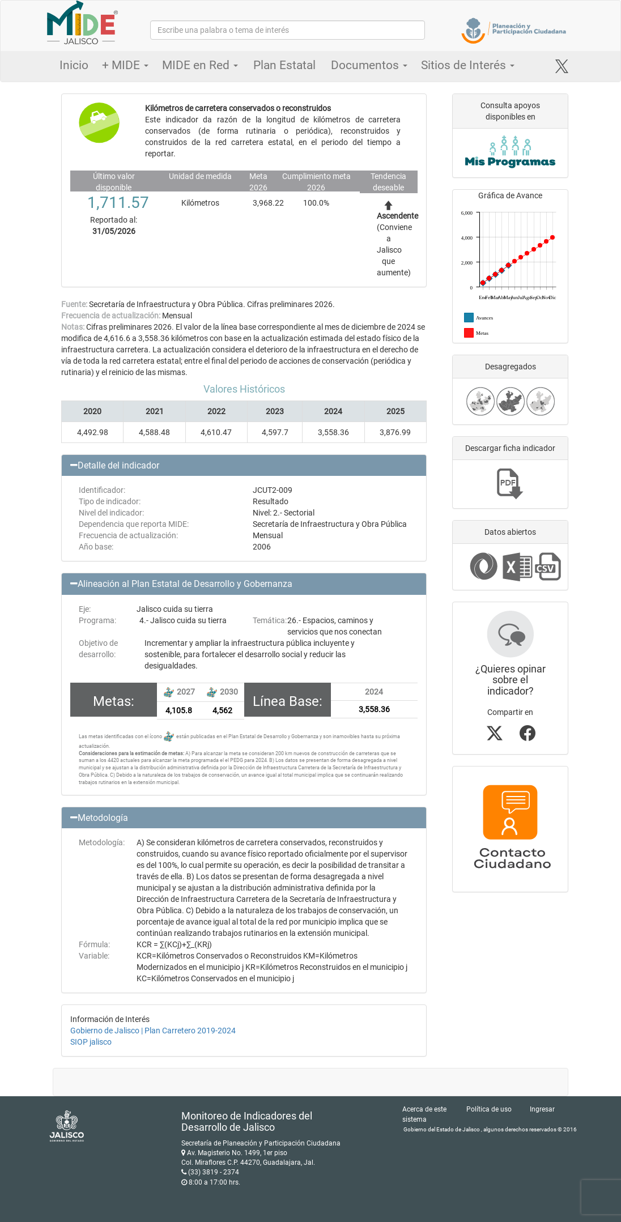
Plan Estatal (284, 65)
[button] (244, 465)
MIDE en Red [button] (200, 65)
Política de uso (489, 1109)
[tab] (244, 465)
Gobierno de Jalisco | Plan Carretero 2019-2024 (153, 1030)
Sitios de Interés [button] (467, 65)
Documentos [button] (369, 65)
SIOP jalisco (91, 1041)
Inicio (73, 65)
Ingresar (542, 1109)
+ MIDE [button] (125, 65)
